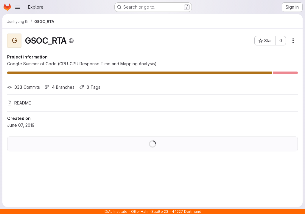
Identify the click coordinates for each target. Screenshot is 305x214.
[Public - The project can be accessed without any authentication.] (71, 40)
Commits (23, 87)
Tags (89, 87)
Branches (59, 87)
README (19, 102)
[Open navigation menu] (17, 7)
